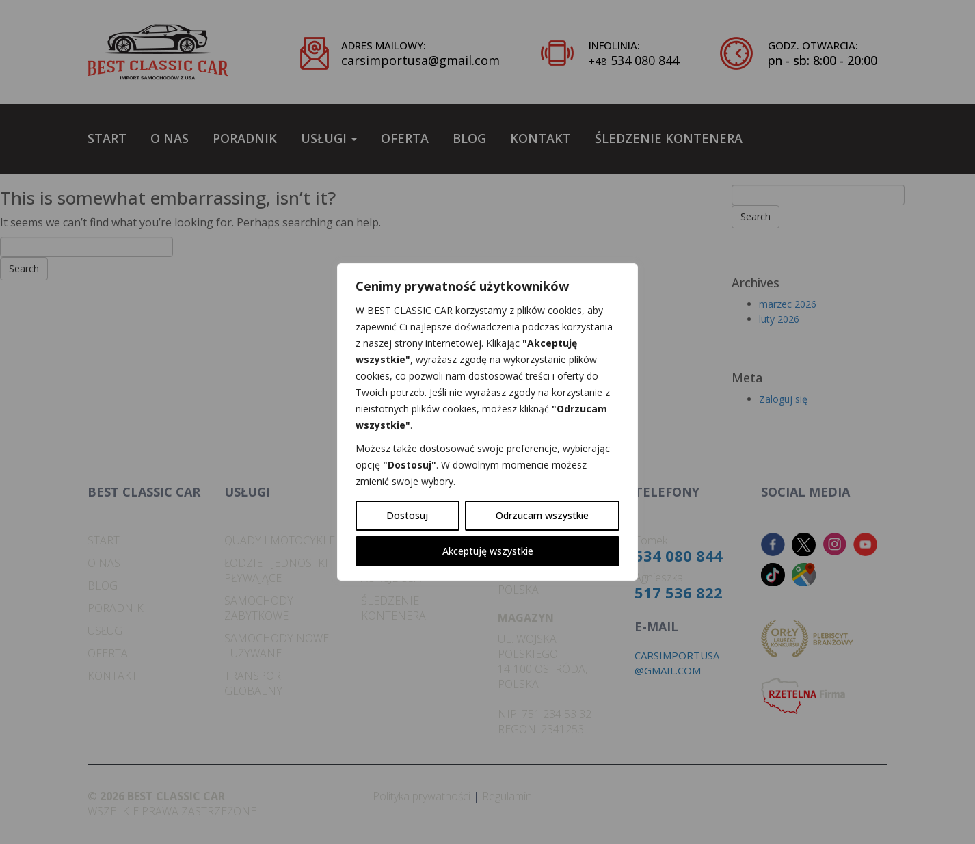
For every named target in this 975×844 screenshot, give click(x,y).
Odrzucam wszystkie (542, 515)
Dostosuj (407, 515)
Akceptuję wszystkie (487, 550)
